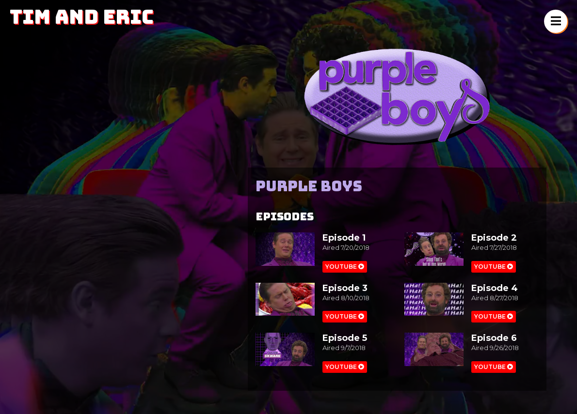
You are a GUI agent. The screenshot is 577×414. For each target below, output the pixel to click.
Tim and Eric (82, 17)
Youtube (344, 266)
